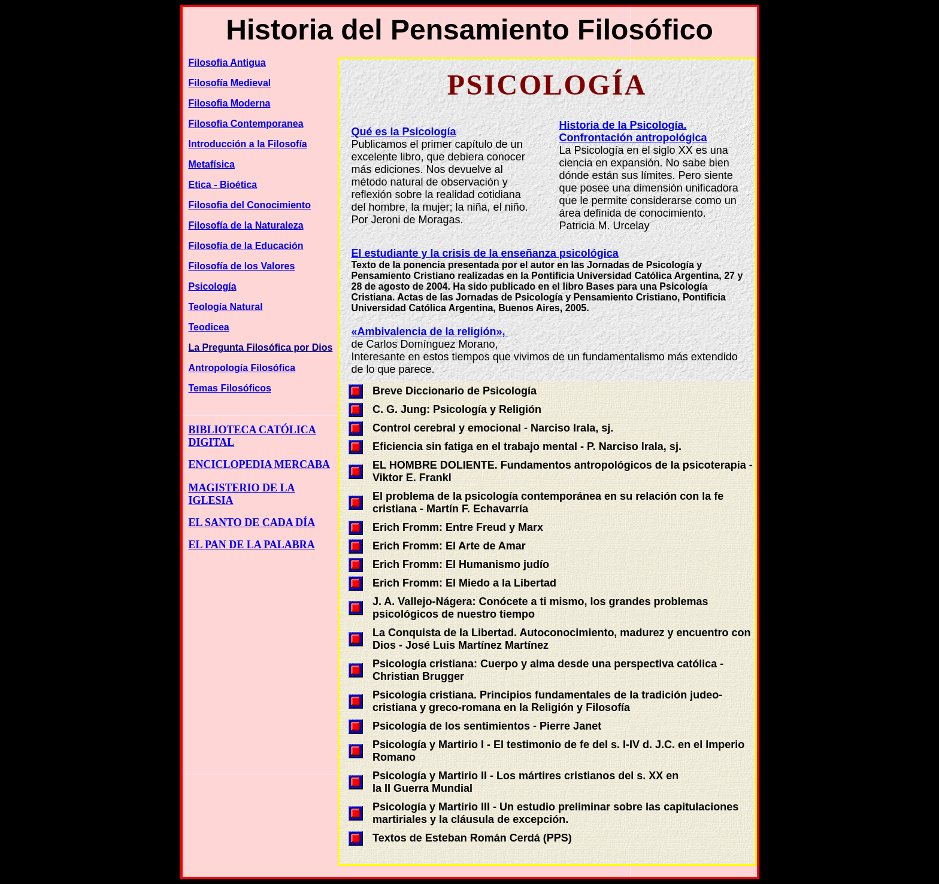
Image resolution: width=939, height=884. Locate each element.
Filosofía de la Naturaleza (246, 225)
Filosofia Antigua (227, 62)
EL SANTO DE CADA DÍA (252, 522)
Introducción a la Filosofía (248, 144)
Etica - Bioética (223, 185)
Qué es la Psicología (404, 132)
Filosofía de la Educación (246, 246)
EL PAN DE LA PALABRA (252, 545)
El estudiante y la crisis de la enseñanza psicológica (485, 253)
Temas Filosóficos (230, 388)
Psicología (213, 286)
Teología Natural (226, 307)
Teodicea (209, 327)
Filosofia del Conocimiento (250, 205)
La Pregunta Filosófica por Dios (261, 347)
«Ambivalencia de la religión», (430, 332)
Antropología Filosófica (242, 368)
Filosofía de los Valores (242, 266)
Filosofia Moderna (230, 103)
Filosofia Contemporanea (246, 124)
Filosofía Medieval (230, 83)
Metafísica (212, 164)
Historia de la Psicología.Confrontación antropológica (633, 131)
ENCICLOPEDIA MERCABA (260, 464)
